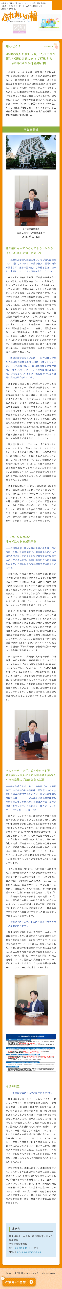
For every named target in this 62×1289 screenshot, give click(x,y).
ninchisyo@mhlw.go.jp (29, 1251)
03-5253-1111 (22, 1248)
